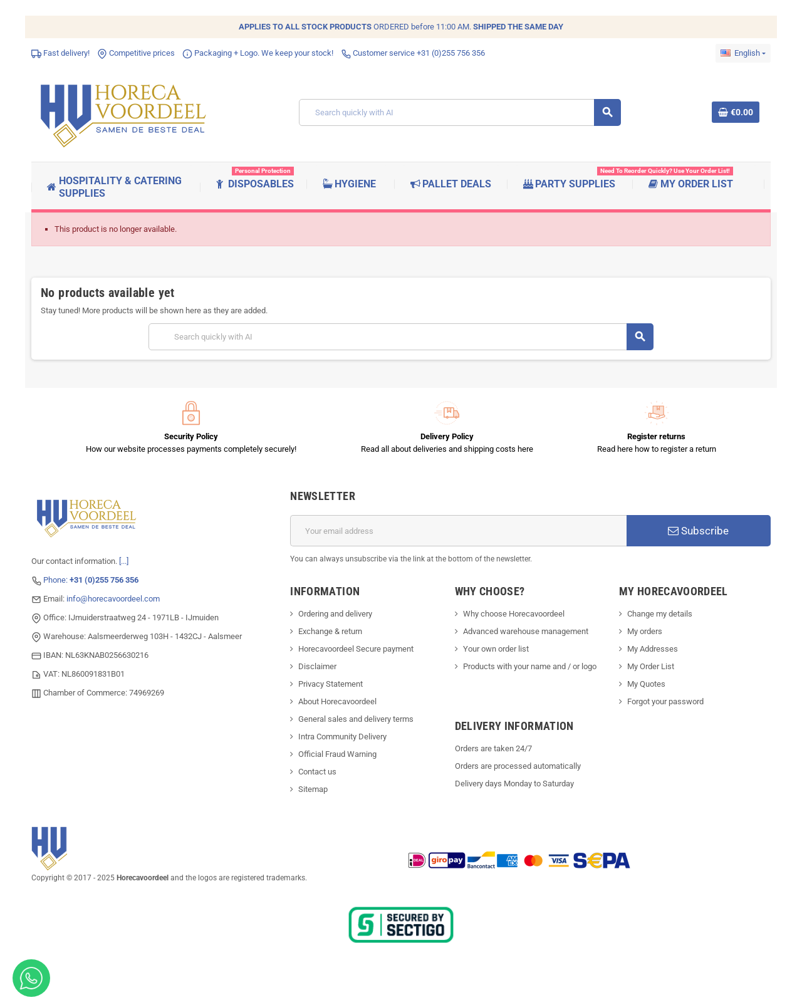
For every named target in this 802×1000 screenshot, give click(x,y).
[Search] (460, 112)
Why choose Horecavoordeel (514, 613)
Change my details (659, 613)
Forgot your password (665, 701)
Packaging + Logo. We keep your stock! (257, 53)
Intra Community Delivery (342, 736)
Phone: (90, 580)
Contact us (317, 771)
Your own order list (496, 649)
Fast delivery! (60, 53)
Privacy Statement (330, 684)
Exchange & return (330, 631)
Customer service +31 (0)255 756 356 (413, 53)
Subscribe (698, 530)
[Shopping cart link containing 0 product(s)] (735, 112)
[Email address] (458, 530)
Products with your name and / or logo (529, 666)
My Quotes (646, 684)
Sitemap (313, 789)
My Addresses (652, 649)
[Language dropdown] (743, 53)
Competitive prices (136, 53)
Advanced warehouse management (525, 631)
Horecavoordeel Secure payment (356, 649)
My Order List (650, 666)
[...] (123, 561)
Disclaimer (317, 666)
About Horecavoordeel (337, 701)
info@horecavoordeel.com (113, 598)
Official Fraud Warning (337, 754)
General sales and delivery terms (356, 719)
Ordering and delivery (335, 613)
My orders (644, 631)
